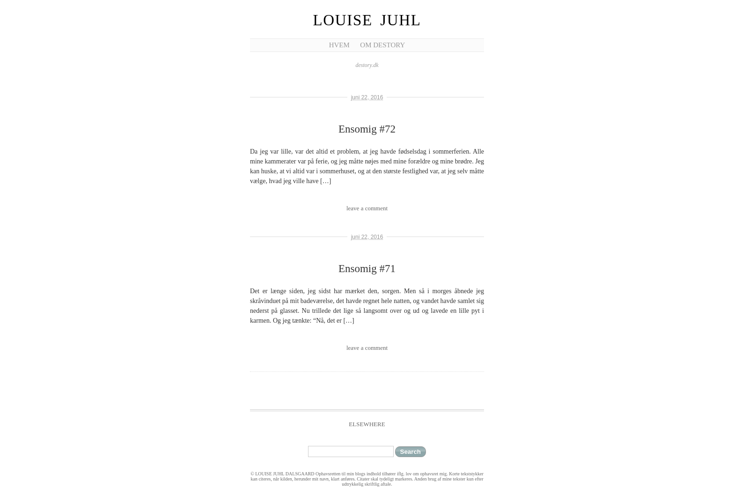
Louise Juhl (367, 20)
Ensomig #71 (367, 268)
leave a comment (367, 208)
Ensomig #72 (367, 129)
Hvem (339, 45)
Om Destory (382, 45)
